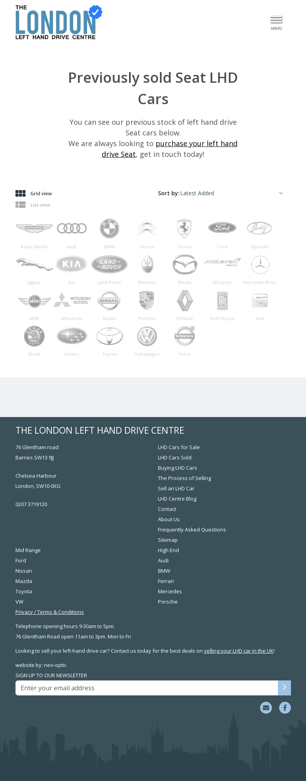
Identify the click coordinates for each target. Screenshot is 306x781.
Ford (20, 560)
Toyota (23, 591)
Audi (163, 560)
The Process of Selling (184, 478)
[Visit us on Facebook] (285, 707)
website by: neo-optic (41, 665)
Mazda (23, 581)
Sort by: (169, 193)
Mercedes (170, 591)
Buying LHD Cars (177, 467)
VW (19, 601)
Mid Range (28, 550)
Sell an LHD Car (176, 488)
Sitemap (168, 539)
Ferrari (166, 581)
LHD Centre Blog (177, 498)
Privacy (24, 611)
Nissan (23, 570)
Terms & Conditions (60, 611)
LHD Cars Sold (175, 457)
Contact (167, 508)
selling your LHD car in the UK (239, 650)
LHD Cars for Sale (179, 447)
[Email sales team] (266, 707)
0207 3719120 (31, 504)
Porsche (168, 601)
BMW (164, 570)
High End (168, 550)
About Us (169, 519)
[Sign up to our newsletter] (284, 687)
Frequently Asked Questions (192, 529)
